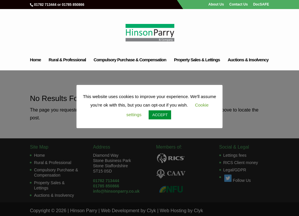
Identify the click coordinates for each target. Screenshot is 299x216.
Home (35, 60)
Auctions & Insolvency (248, 60)
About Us (216, 4)
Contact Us (238, 4)
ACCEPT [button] (160, 115)
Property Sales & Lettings (197, 60)
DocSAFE (261, 4)
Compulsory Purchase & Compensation (130, 60)
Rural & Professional (67, 60)
